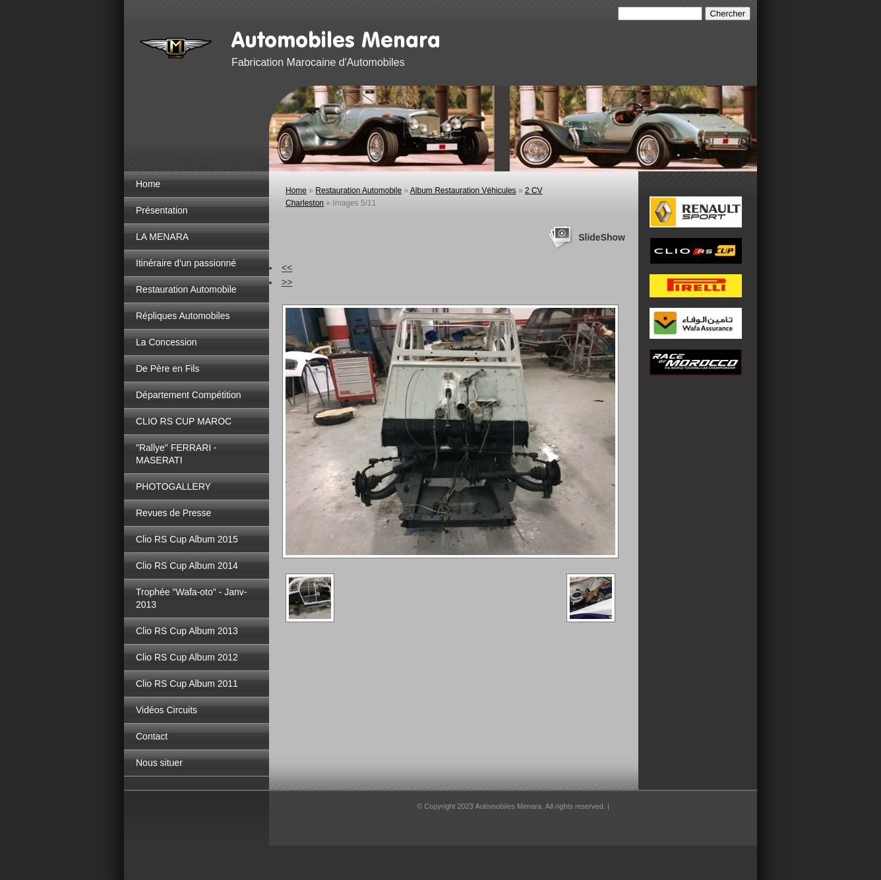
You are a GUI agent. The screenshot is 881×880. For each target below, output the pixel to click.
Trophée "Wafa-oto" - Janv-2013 (191, 598)
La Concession (166, 342)
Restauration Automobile (186, 289)
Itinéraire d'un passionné (186, 263)
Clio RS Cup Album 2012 (187, 657)
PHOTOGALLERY (173, 486)
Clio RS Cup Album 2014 (187, 565)
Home (148, 184)
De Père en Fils (167, 368)
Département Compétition (188, 395)
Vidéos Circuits (166, 710)
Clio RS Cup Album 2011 (187, 683)
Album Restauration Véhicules (463, 190)
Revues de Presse (173, 513)
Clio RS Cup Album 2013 (187, 631)
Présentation (162, 210)
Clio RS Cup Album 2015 (187, 539)
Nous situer (159, 762)
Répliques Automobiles (182, 315)
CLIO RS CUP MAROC (183, 421)
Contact (151, 736)
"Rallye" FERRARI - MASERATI (176, 453)
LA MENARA (162, 236)
